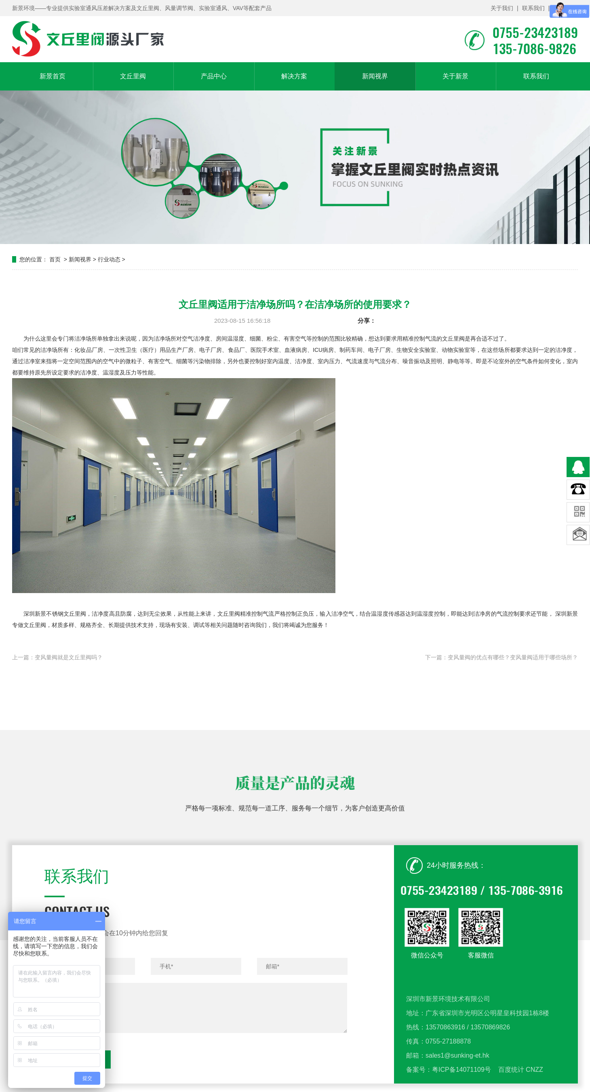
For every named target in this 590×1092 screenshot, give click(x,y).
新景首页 (52, 76)
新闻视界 (375, 76)
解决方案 (294, 76)
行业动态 (109, 259)
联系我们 (533, 8)
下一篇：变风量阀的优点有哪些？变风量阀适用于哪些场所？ (501, 657)
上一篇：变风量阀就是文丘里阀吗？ (57, 657)
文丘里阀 (133, 76)
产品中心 (214, 76)
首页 (55, 259)
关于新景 (455, 76)
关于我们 (502, 8)
